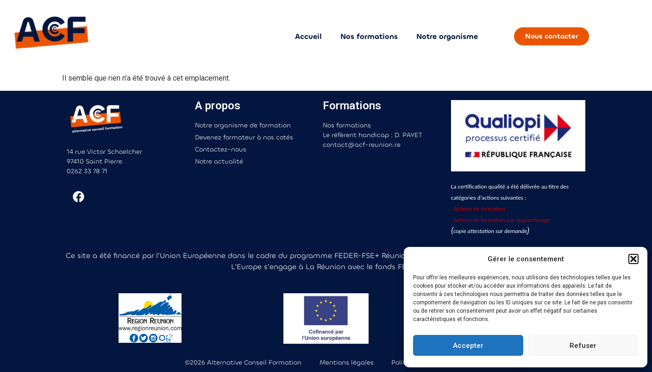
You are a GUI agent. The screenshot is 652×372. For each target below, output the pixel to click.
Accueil (308, 36)
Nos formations (369, 36)
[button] (633, 259)
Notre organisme (447, 36)
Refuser (583, 345)
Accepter (468, 345)
